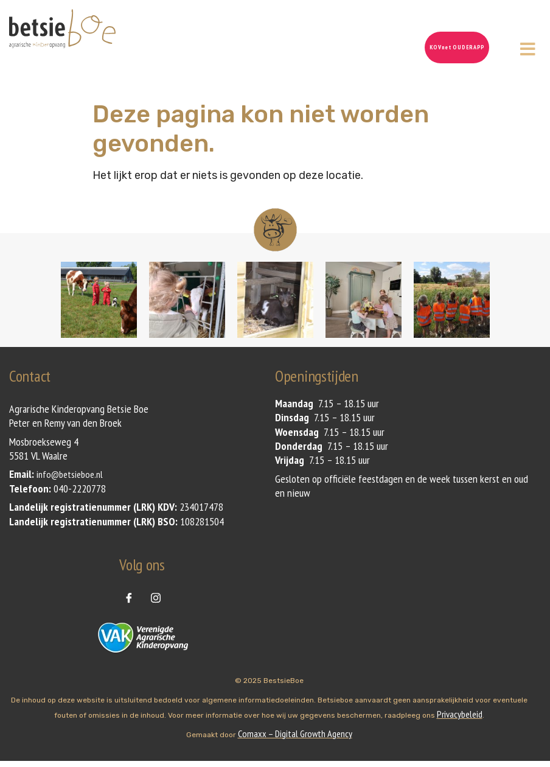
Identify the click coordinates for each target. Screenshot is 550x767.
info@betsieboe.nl (70, 474)
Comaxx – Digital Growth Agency (295, 733)
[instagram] (156, 597)
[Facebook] (129, 597)
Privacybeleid (459, 714)
